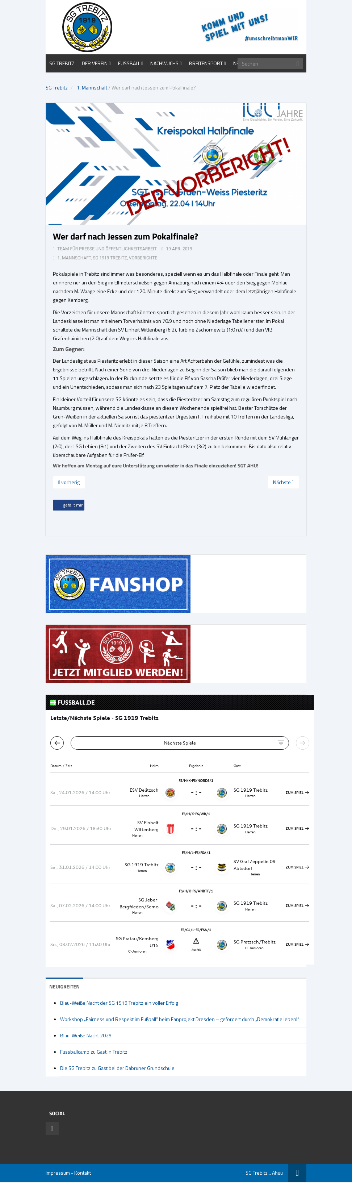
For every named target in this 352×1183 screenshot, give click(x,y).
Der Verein (95, 63)
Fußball (129, 63)
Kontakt (82, 1172)
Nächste (283, 482)
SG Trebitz (62, 63)
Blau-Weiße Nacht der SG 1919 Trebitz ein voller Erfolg (119, 1003)
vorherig (69, 482)
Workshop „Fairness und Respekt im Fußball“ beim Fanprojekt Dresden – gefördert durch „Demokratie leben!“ (179, 1019)
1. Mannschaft (92, 87)
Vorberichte (143, 258)
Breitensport (206, 63)
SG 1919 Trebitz (110, 258)
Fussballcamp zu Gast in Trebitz (93, 1051)
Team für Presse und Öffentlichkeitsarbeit (106, 248)
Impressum (58, 1172)
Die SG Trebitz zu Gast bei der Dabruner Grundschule (117, 1068)
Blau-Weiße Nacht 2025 (86, 1035)
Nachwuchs (164, 63)
